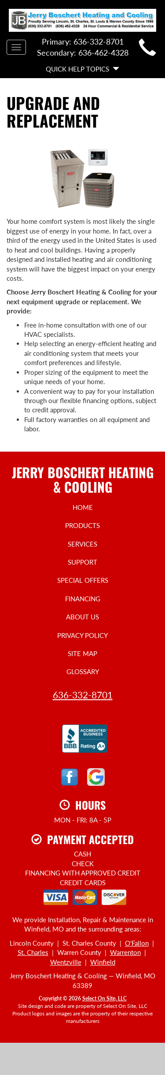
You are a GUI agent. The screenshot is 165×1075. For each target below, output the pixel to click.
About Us (82, 617)
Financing (82, 599)
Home (83, 507)
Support (82, 562)
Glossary (82, 671)
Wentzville (65, 962)
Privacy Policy (82, 635)
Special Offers (82, 580)
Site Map (82, 653)
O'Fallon (137, 943)
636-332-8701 (83, 694)
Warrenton (125, 952)
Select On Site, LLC (104, 998)
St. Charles (33, 952)
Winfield (102, 962)
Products (82, 525)
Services (82, 544)
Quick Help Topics (82, 69)
